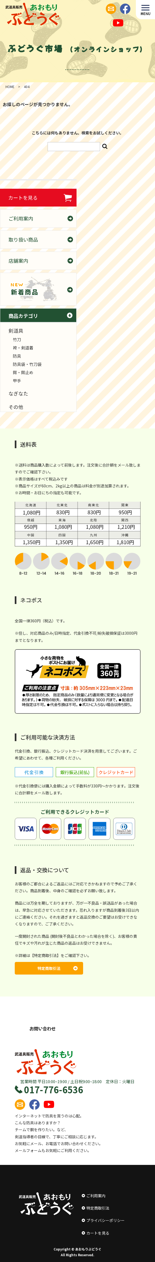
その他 (15, 406)
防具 (17, 356)
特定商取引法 (57, 968)
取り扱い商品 (23, 239)
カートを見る (23, 197)
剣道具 (15, 330)
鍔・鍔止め (23, 372)
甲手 (17, 380)
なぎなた (18, 393)
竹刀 (17, 339)
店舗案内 (18, 260)
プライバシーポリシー (103, 1220)
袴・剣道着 (23, 348)
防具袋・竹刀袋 (27, 364)
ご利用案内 (20, 218)
